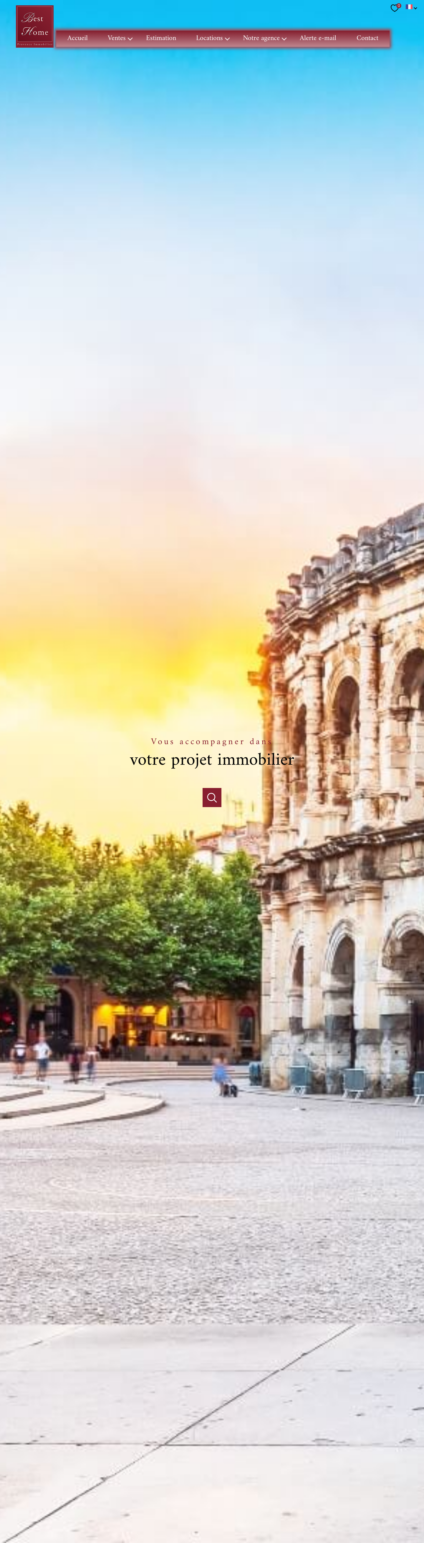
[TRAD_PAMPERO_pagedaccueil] (35, 46)
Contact (367, 38)
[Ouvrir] (212, 774)
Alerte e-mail (318, 38)
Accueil (77, 38)
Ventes (117, 38)
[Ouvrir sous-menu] (130, 38)
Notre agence (261, 38)
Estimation (161, 38)
